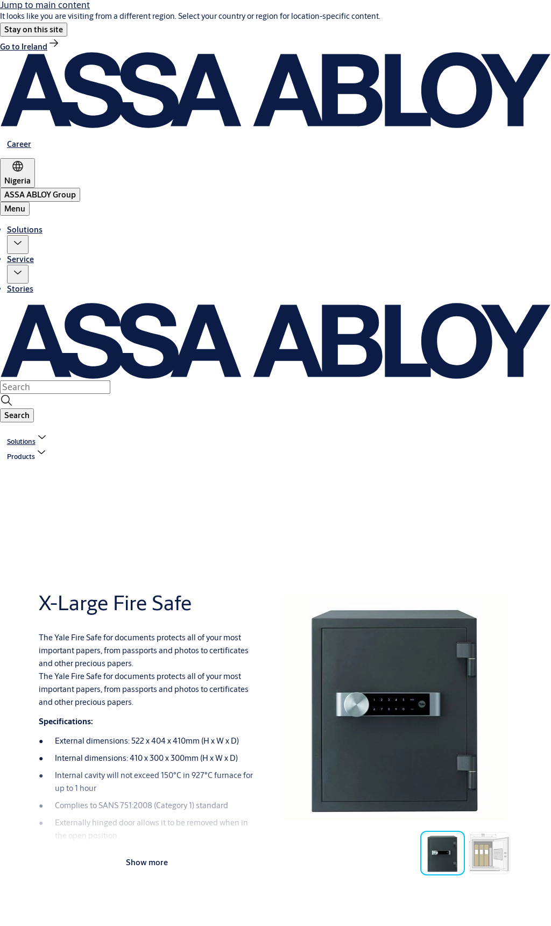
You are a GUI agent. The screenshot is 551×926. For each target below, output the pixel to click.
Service (20, 259)
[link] (30, 46)
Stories (20, 289)
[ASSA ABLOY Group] (40, 195)
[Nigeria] (17, 173)
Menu (14, 208)
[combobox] (55, 386)
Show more (147, 862)
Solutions (25, 229)
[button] (33, 30)
